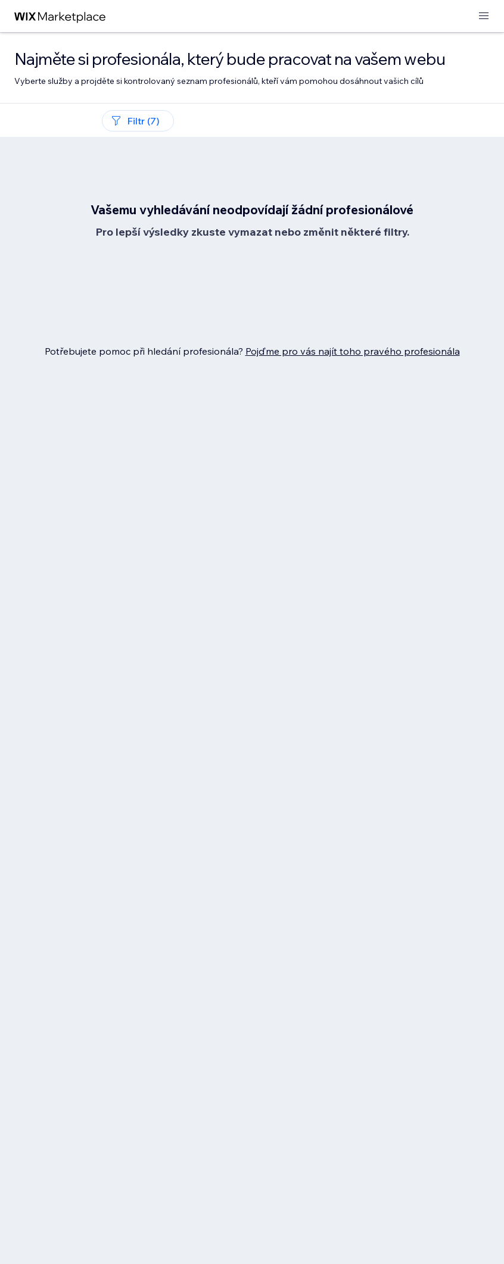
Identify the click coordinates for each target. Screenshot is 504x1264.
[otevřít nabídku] (484, 16)
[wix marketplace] (60, 16)
